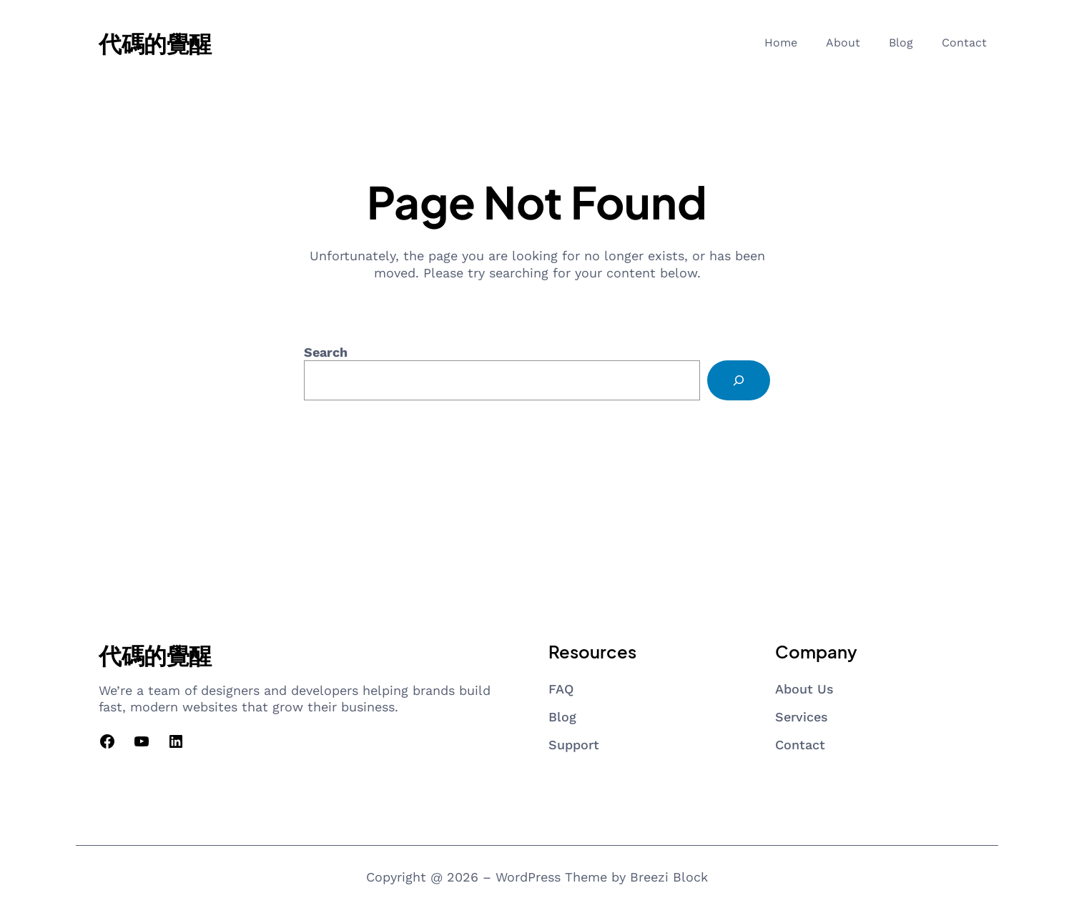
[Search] (738, 380)
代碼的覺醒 (155, 43)
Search (326, 352)
